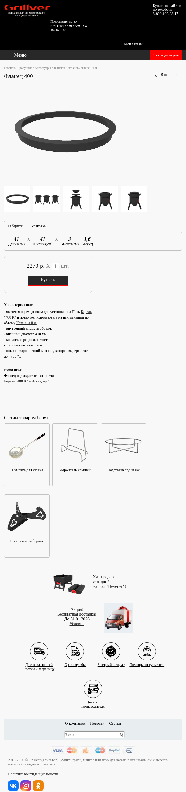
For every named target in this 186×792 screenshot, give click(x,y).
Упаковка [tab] (38, 226)
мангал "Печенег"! (109, 586)
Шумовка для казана (26, 468)
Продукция (24, 68)
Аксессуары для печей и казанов (57, 68)
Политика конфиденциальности (33, 774)
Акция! (76, 609)
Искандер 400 (42, 381)
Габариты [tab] (15, 226)
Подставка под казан (123, 468)
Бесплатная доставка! (76, 614)
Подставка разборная (26, 539)
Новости (97, 723)
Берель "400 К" (16, 381)
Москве (58, 26)
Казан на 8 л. (26, 323)
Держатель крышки (75, 468)
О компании (75, 723)
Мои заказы (133, 44)
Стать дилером (166, 55)
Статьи (115, 723)
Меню (20, 55)
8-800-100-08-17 (165, 14)
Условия (77, 623)
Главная (9, 68)
